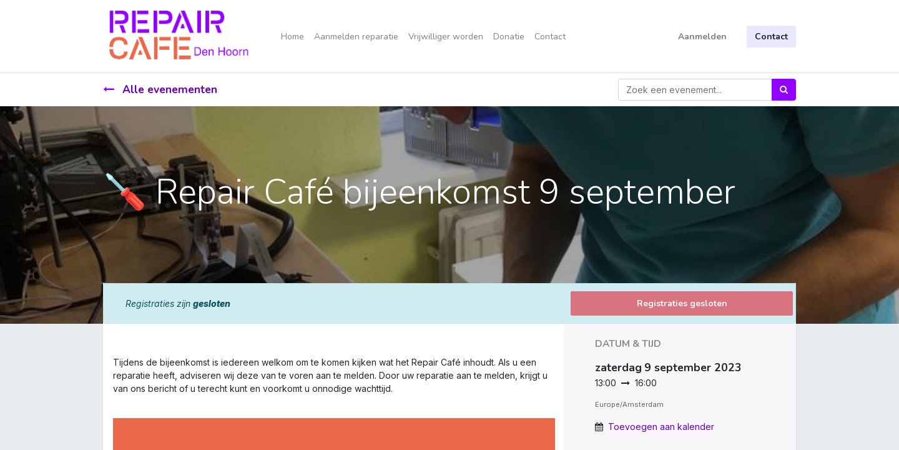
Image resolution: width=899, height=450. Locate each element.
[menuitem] (292, 36)
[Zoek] (784, 90)
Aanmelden (702, 36)
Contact (771, 36)
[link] (114, 401)
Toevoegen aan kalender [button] (661, 426)
